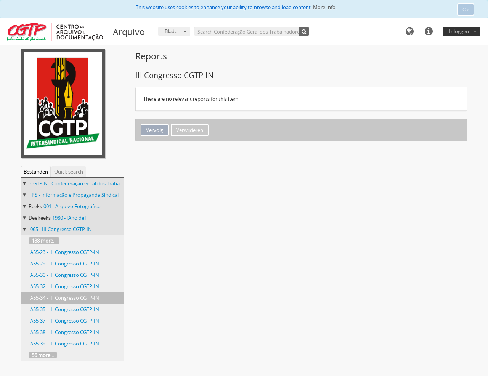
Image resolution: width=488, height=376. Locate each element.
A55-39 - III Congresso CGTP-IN (64, 343)
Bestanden (36, 171)
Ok (465, 9)
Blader (172, 31)
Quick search (68, 171)
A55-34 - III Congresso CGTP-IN (64, 297)
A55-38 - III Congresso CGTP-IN (64, 332)
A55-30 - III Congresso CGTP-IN (64, 275)
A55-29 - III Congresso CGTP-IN (64, 263)
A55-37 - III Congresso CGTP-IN (64, 320)
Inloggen (459, 31)
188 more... (44, 240)
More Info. (325, 7)
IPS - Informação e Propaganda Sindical (74, 194)
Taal (409, 31)
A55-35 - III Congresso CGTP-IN (64, 309)
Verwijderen (189, 130)
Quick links (428, 31)
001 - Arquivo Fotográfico (72, 206)
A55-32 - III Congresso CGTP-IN (64, 286)
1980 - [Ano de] (69, 217)
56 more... (43, 355)
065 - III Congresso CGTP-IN (61, 229)
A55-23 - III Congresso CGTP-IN (64, 252)
